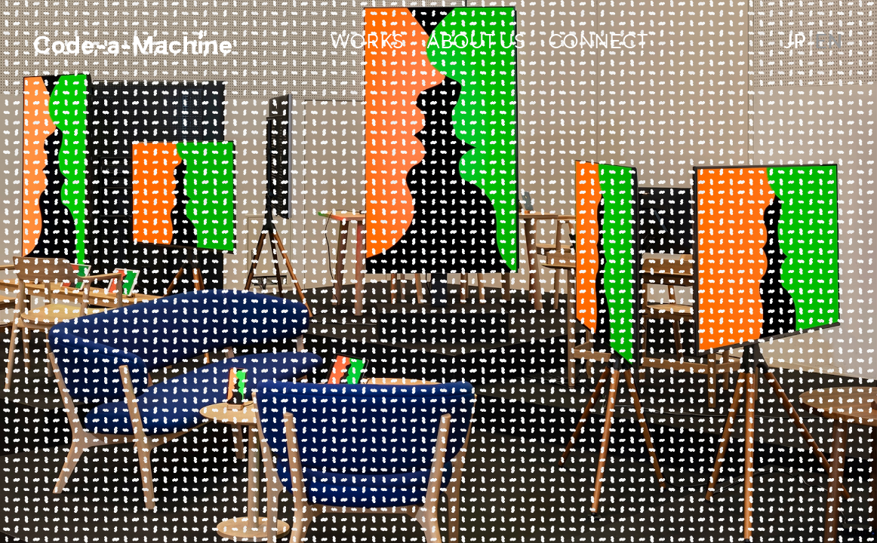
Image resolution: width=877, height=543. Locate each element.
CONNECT (598, 43)
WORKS (367, 43)
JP (795, 43)
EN (828, 43)
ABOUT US (475, 43)
